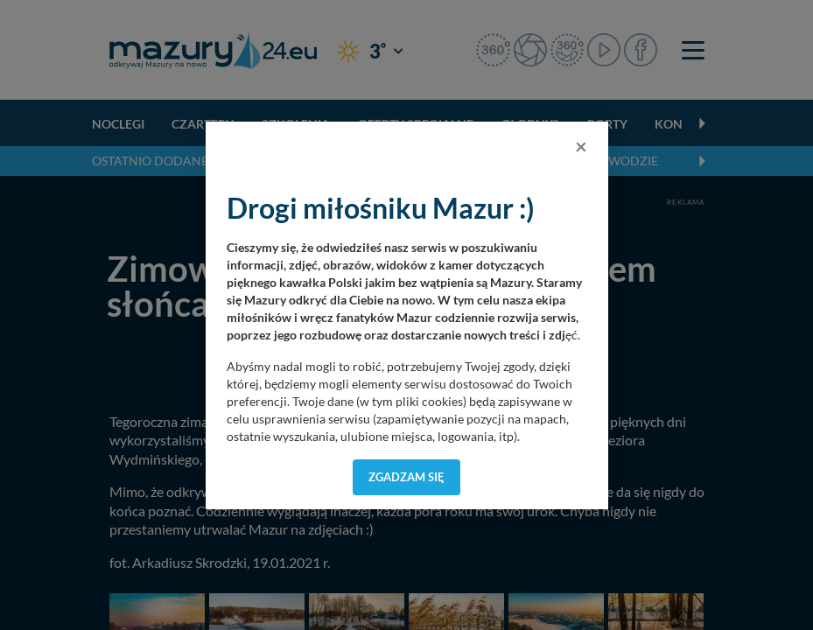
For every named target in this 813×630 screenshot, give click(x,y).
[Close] (581, 146)
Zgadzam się (406, 477)
